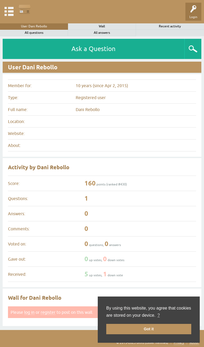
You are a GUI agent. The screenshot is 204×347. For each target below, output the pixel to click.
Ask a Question (93, 48)
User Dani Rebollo (34, 26)
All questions (34, 33)
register (48, 312)
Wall (102, 26)
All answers (102, 33)
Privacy (179, 343)
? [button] (159, 315)
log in (29, 312)
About (194, 343)
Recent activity (170, 26)
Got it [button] (149, 329)
